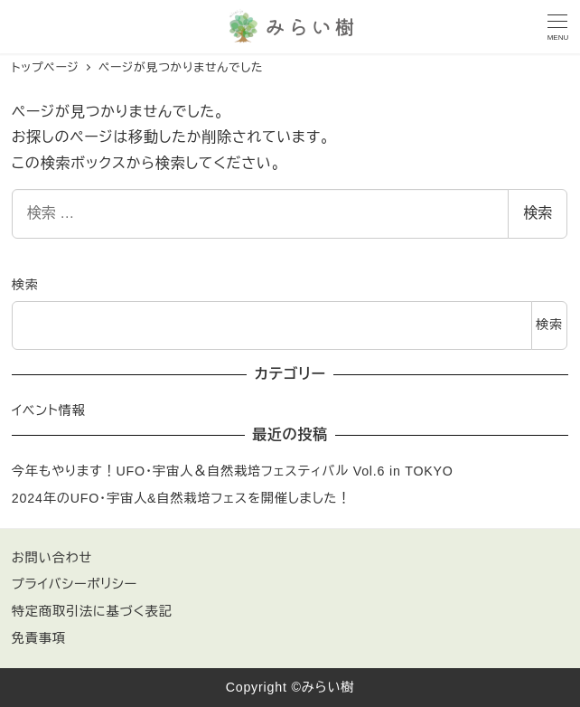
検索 (537, 213)
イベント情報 (49, 410)
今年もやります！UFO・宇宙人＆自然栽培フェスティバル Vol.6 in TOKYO (233, 471)
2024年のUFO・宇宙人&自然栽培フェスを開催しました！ (181, 498)
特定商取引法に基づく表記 (92, 611)
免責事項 (39, 638)
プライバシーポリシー (74, 584)
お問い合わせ (52, 558)
